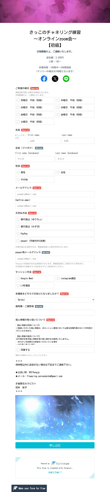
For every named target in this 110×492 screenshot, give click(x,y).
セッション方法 (28, 272)
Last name (67, 135)
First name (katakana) (27, 153)
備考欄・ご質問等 (29, 306)
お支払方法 (26, 213)
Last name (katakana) (67, 153)
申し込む (55, 445)
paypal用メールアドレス (32, 252)
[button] (55, 467)
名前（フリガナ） (29, 148)
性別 (22, 166)
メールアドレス (28, 188)
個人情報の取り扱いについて (35, 320)
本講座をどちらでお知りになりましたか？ (42, 294)
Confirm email (22, 200)
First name (33, 135)
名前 (22, 130)
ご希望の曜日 (27, 88)
